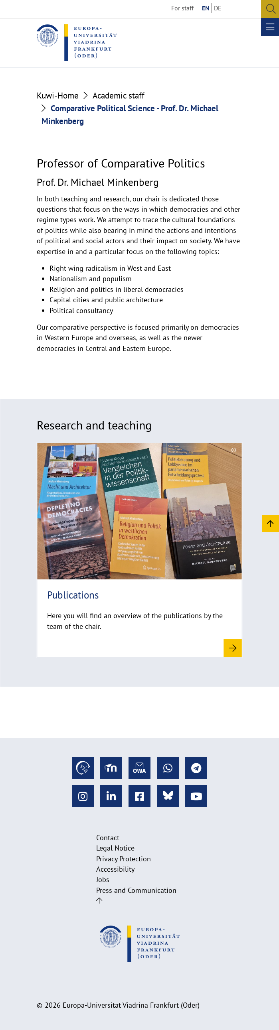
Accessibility (115, 869)
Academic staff (118, 95)
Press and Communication (136, 890)
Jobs (102, 879)
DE (218, 8)
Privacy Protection (123, 858)
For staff (182, 8)
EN (206, 8)
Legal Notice (115, 848)
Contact (107, 837)
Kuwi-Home (58, 95)
